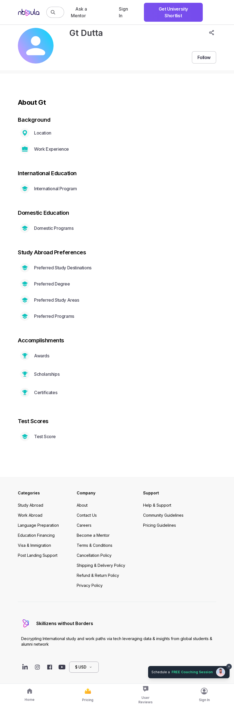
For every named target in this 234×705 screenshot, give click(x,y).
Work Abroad (30, 515)
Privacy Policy (90, 585)
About (82, 505)
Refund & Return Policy (98, 575)
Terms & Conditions (94, 545)
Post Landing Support (37, 555)
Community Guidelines (163, 515)
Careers (84, 525)
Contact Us (87, 515)
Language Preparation (38, 525)
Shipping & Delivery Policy (101, 565)
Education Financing (36, 535)
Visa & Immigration (34, 545)
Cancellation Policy (94, 555)
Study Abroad (30, 505)
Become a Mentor (93, 535)
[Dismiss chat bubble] (229, 666)
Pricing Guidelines (159, 525)
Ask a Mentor (79, 12)
